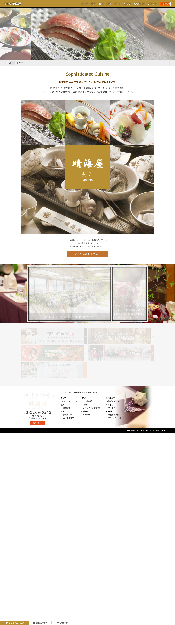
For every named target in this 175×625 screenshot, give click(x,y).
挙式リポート (113, 401)
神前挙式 (66, 408)
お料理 (20, 63)
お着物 (127, 4)
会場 (101, 4)
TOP (9, 63)
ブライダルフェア (15, 623)
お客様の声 (139, 4)
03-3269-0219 (38, 412)
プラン (117, 4)
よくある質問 (68, 418)
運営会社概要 (113, 415)
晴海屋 (12, 3)
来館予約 (165, 3)
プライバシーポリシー (117, 418)
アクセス (152, 4)
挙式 (93, 4)
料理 (109, 4)
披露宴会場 (67, 415)
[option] (87, 34)
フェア (84, 4)
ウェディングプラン (93, 408)
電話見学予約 (40, 623)
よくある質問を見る (87, 254)
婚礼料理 (88, 401)
